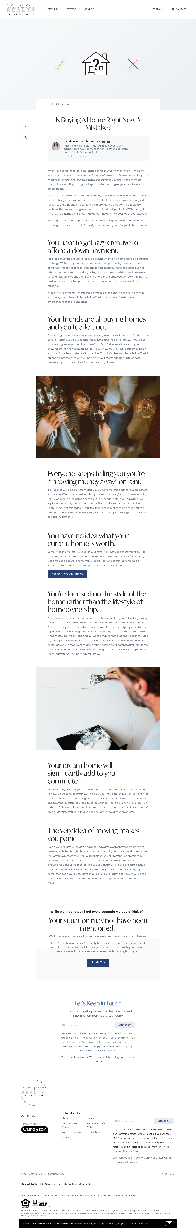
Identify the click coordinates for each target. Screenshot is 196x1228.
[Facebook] (22, 1116)
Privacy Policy (168, 1174)
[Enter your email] (90, 1025)
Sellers (53, 9)
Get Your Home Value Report (67, 574)
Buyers (72, 9)
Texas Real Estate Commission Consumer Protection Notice (47, 1195)
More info (149, 1223)
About (65, 1118)
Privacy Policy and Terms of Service (98, 1050)
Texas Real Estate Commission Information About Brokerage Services (104, 1195)
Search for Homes (71, 1132)
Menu (157, 9)
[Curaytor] (34, 1132)
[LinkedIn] (28, 1116)
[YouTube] (33, 1116)
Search (89, 9)
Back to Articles (61, 104)
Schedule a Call (95, 1132)
